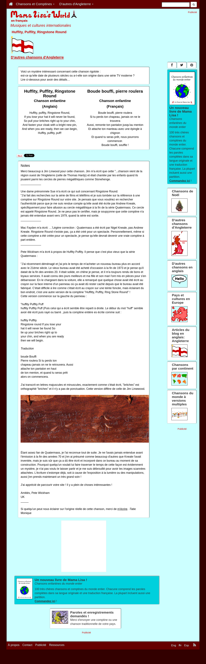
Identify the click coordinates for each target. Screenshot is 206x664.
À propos (13, 645)
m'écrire (122, 509)
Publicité (40, 645)
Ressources (56, 645)
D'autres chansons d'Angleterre (37, 57)
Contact (27, 645)
